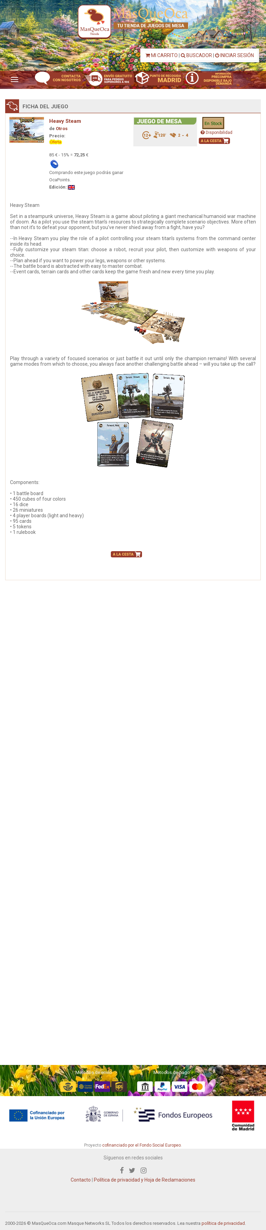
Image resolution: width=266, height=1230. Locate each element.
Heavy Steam (65, 121)
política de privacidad (223, 1223)
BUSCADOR (196, 55)
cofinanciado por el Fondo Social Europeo (141, 1145)
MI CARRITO (161, 55)
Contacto (81, 1180)
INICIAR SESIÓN (234, 55)
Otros (62, 128)
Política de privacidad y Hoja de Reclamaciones (144, 1180)
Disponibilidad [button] (216, 132)
